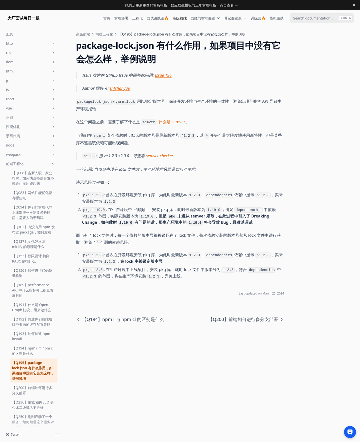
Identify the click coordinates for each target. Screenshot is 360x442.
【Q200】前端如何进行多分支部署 (32, 120)
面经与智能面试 (205, 18)
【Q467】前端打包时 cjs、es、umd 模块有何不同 (33, 407)
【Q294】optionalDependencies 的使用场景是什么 (32, 283)
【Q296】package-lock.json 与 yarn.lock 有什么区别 (33, 303)
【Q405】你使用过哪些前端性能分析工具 (32, 349)
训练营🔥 (258, 18)
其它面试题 (235, 18)
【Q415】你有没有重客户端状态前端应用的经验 (32, 364)
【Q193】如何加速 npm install (31, 66)
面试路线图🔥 (157, 18)
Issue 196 (163, 75)
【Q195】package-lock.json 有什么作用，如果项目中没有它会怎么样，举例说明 (33, 100)
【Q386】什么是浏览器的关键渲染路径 (32, 335)
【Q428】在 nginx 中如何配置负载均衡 (32, 393)
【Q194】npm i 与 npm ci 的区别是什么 (33, 81)
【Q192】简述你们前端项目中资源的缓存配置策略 (32, 52)
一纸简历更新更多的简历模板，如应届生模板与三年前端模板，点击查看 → (180, 5)
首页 (106, 18)
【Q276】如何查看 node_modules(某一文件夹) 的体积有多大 (31, 229)
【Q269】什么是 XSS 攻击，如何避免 (31, 198)
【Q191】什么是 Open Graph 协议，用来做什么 (31, 37)
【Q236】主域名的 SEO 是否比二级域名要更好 (33, 135)
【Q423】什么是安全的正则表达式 (32, 379)
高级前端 (180, 18)
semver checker (159, 155)
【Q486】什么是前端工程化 (32, 422)
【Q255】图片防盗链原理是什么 (32, 169)
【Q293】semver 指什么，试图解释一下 (33, 267)
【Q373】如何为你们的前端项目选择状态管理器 (32, 321)
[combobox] (322, 18)
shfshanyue (120, 88)
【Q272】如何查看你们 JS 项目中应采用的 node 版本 (33, 213)
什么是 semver (172, 121)
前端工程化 (104, 34)
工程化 (137, 18)
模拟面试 (277, 18)
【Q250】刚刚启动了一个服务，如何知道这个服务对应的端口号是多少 (33, 152)
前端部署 (121, 18)
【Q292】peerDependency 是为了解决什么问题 (33, 249)
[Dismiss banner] (354, 5)
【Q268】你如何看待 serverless (28, 183)
